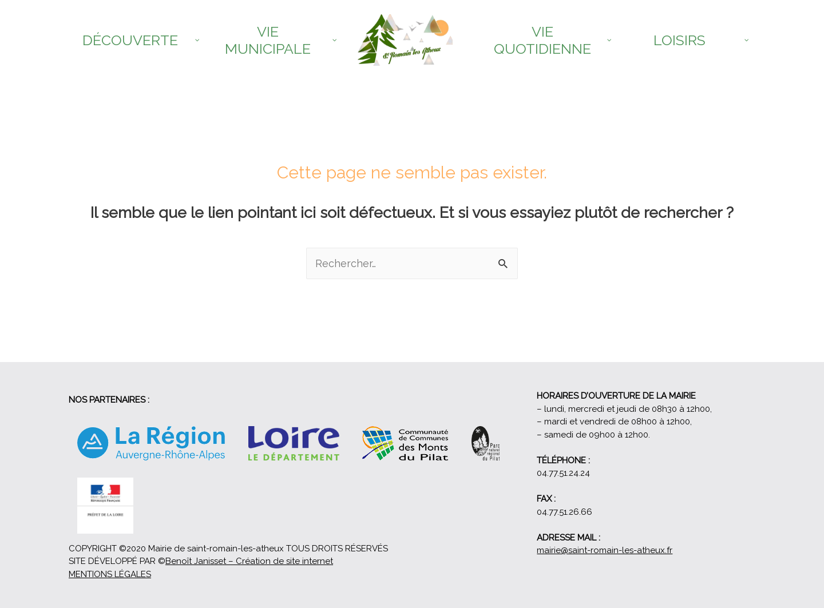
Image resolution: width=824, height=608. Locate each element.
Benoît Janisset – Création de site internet (249, 561)
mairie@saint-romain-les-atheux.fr (604, 550)
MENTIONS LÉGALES (110, 574)
